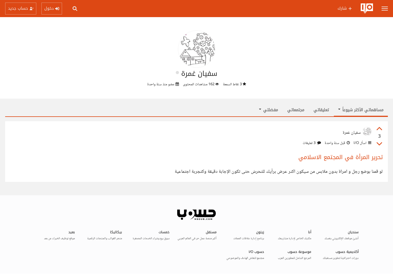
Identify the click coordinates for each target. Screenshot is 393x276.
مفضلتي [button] (268, 110)
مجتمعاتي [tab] (295, 110)
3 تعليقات (312, 143)
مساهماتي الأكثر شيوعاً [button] (361, 110)
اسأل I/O (362, 143)
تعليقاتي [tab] (321, 110)
